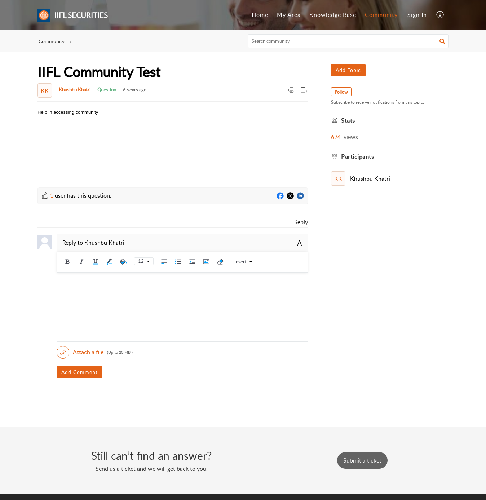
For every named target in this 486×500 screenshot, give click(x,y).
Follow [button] (341, 92)
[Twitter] (290, 196)
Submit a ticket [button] (362, 460)
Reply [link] (301, 222)
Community (381, 15)
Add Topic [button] (348, 70)
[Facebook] (280, 196)
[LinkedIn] (300, 196)
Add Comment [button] (79, 372)
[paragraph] (67, 112)
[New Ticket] (362, 460)
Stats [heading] (348, 121)
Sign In (417, 15)
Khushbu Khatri (74, 89)
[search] (348, 41)
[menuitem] (260, 15)
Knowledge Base (332, 15)
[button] (440, 15)
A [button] (299, 243)
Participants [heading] (357, 157)
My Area (289, 15)
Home (260, 15)
